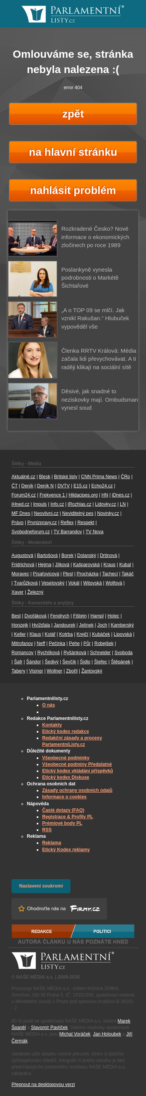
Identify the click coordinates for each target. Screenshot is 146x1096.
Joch (102, 625)
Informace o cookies (64, 797)
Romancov (22, 652)
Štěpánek (120, 661)
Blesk (44, 476)
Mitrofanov (22, 643)
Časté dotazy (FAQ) (63, 810)
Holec (113, 616)
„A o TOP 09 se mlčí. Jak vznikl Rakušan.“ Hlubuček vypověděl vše (95, 318)
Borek (67, 555)
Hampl (97, 616)
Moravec (20, 573)
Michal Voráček (74, 1034)
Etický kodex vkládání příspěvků (77, 771)
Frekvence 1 (52, 495)
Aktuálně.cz (23, 476)
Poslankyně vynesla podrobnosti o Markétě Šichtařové (89, 277)
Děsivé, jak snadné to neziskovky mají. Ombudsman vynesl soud (99, 399)
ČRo (125, 476)
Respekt (85, 522)
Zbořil (71, 671)
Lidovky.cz (105, 504)
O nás (48, 705)
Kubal (125, 564)
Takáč (127, 573)
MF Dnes (20, 513)
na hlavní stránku (73, 152)
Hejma (44, 564)
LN (123, 504)
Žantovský (91, 671)
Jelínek (86, 625)
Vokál (73, 583)
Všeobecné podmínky (65, 758)
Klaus (35, 634)
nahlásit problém (73, 190)
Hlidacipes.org (83, 495)
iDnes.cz (121, 495)
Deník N (45, 486)
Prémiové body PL (62, 823)
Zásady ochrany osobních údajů (77, 790)
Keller (20, 634)
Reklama (51, 842)
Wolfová (114, 583)
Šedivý (52, 661)
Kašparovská (86, 564)
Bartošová (47, 555)
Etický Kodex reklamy (66, 849)
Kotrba (66, 634)
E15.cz (81, 486)
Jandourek (64, 625)
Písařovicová (46, 573)
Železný (35, 592)
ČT (14, 486)
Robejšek (103, 643)
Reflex (67, 522)
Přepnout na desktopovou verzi (43, 1084)
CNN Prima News (99, 476)
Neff (41, 643)
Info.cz (57, 504)
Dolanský (86, 555)
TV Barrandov (68, 531)
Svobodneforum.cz (30, 531)
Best (16, 616)
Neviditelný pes (77, 513)
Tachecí (110, 573)
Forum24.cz (23, 495)
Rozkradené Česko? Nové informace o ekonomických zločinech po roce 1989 (95, 236)
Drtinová (108, 555)
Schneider (100, 652)
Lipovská (123, 634)
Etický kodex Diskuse (65, 777)
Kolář (50, 634)
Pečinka (57, 643)
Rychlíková (48, 652)
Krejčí (83, 634)
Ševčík (69, 661)
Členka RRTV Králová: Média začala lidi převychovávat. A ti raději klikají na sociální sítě (98, 358)
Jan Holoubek (107, 1034)
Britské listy (65, 476)
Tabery (18, 671)
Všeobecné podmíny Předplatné (77, 764)
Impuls (39, 504)
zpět (73, 114)
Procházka (87, 573)
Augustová (22, 555)
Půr (87, 643)
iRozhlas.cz (79, 504)
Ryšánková (75, 652)
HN (105, 495)
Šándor (33, 661)
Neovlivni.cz (46, 513)
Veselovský (52, 583)
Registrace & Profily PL (67, 816)
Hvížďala (41, 625)
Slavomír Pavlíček (49, 1027)
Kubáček (101, 634)
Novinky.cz (108, 513)
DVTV (63, 486)
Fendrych (59, 616)
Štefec (100, 661)
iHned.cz (20, 504)
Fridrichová (22, 564)
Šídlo (85, 661)
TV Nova (94, 531)
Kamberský (122, 625)
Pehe (74, 643)
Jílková (62, 564)
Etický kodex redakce (65, 731)
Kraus (109, 564)
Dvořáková (35, 616)
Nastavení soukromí (41, 886)
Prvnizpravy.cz (42, 522)
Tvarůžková (26, 583)
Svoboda (124, 652)
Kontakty (52, 725)
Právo (17, 522)
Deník (27, 486)
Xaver (17, 592)
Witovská (92, 583)
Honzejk (19, 625)
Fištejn (80, 616)
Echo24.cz (102, 486)
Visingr (36, 671)
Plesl (68, 573)
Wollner (54, 671)
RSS (47, 829)
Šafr (18, 661)
